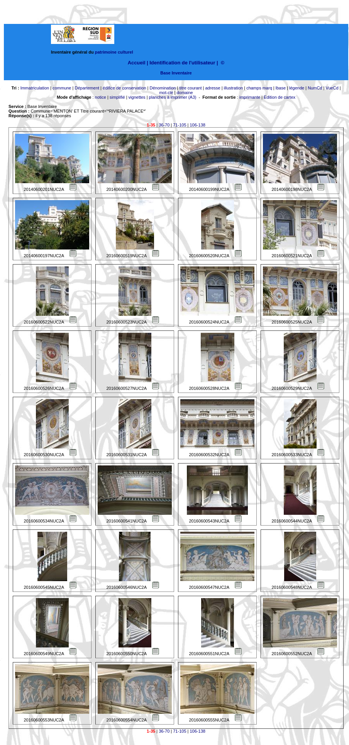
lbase (281, 88)
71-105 (179, 125)
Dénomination (163, 88)
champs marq (259, 88)
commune (62, 88)
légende (296, 88)
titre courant (190, 88)
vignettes (137, 97)
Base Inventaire (175, 73)
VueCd (331, 88)
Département (87, 88)
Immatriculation (34, 88)
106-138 (197, 125)
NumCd (315, 88)
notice (100, 97)
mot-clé (166, 92)
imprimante (249, 97)
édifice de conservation (124, 88)
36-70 (164, 125)
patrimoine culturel (114, 52)
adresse (212, 88)
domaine (184, 92)
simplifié (117, 97)
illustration (233, 88)
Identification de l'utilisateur (182, 63)
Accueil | (138, 63)
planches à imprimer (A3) (173, 97)
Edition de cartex (279, 97)
